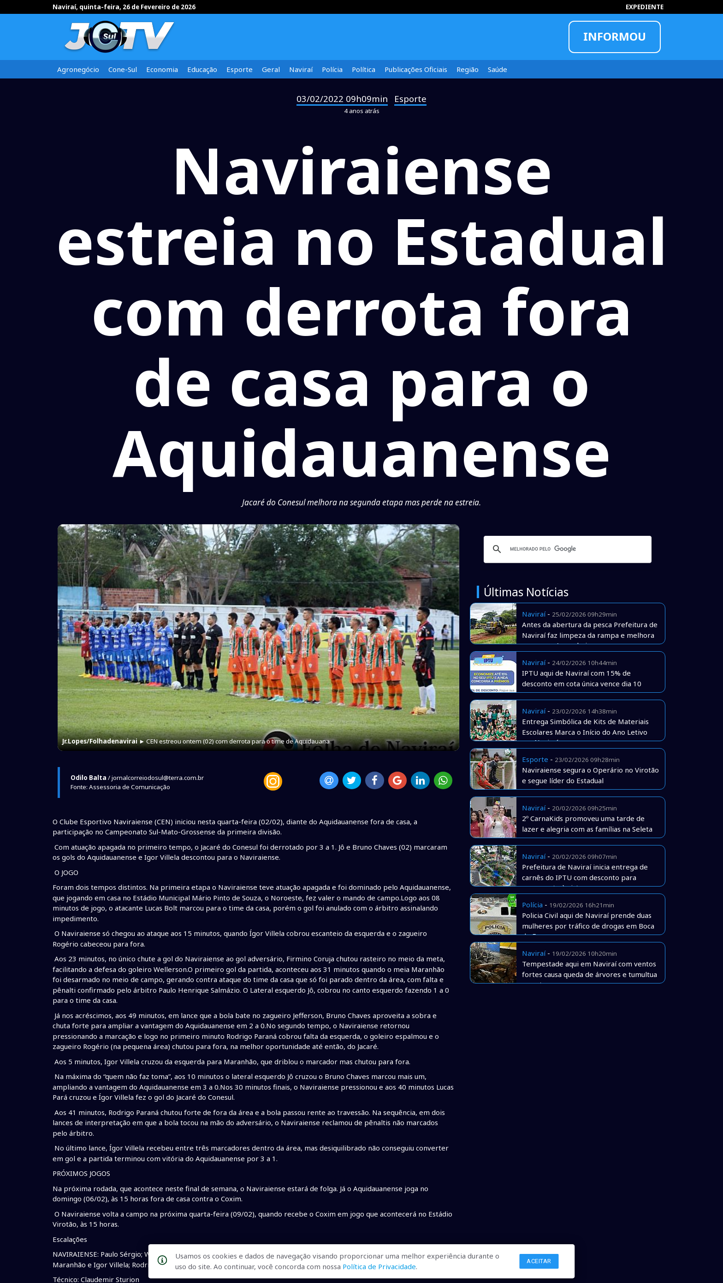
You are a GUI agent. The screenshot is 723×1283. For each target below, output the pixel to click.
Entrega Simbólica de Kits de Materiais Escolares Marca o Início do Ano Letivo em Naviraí (585, 732)
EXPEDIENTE (645, 7)
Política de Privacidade (379, 1266)
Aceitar (539, 1261)
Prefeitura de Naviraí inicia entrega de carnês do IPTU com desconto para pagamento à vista (585, 877)
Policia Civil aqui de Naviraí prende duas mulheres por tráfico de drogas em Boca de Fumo (588, 926)
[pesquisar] (566, 549)
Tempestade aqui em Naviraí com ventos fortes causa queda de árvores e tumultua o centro (589, 974)
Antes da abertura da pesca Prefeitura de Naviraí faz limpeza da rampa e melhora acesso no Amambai (590, 635)
